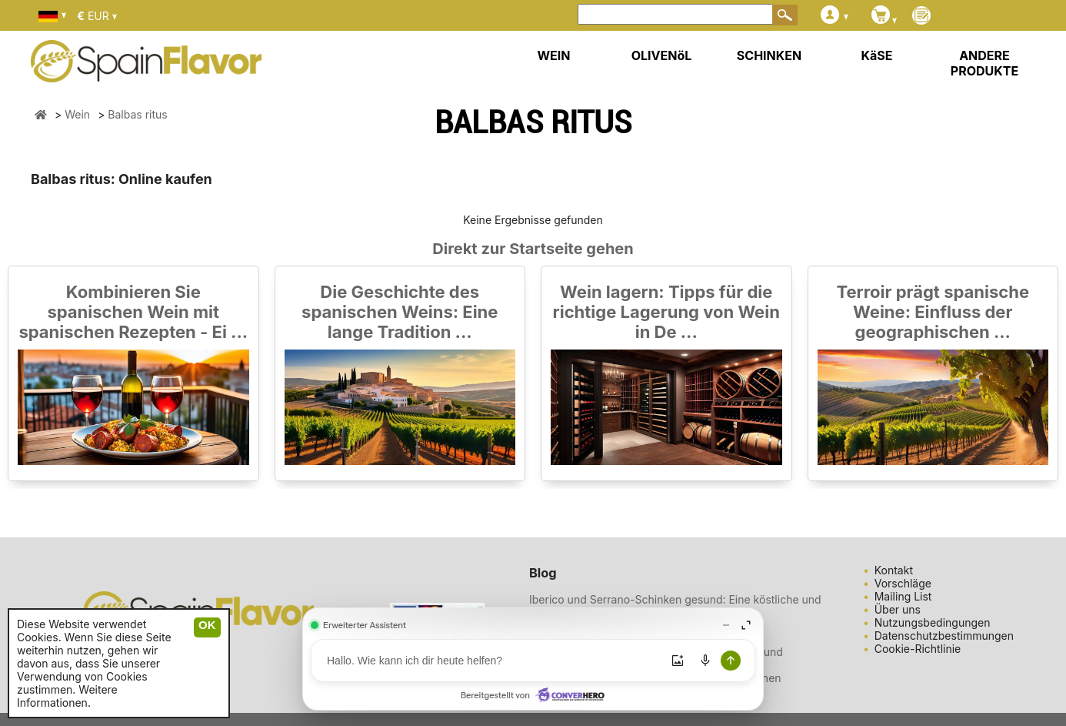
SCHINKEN (769, 55)
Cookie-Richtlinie (917, 648)
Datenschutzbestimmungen (944, 635)
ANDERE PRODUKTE (984, 63)
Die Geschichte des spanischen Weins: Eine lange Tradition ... (399, 312)
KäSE (877, 55)
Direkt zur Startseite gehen (532, 248)
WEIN (553, 55)
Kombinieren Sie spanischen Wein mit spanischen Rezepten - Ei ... (133, 312)
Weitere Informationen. (67, 696)
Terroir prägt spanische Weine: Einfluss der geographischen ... (932, 312)
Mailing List (903, 596)
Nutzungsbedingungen (932, 622)
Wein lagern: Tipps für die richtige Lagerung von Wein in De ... (666, 312)
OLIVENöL (661, 55)
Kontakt (893, 570)
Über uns (897, 609)
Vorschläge (902, 583)
